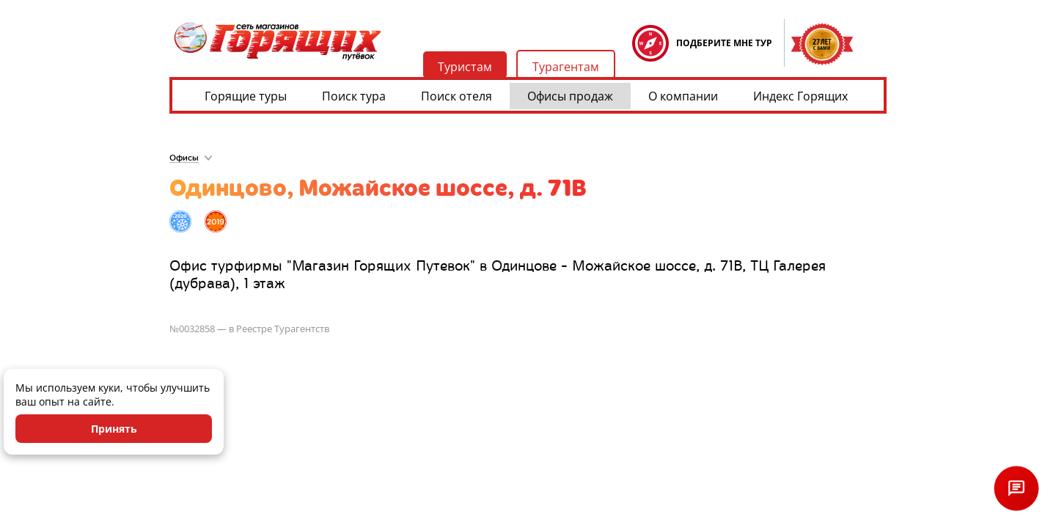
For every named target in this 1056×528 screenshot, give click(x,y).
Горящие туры (246, 96)
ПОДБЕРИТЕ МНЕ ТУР (724, 43)
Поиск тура (354, 96)
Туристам (465, 67)
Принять (114, 429)
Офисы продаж (570, 96)
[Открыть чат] (1016, 488)
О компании (683, 96)
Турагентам (565, 67)
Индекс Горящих (800, 96)
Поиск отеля (456, 96)
